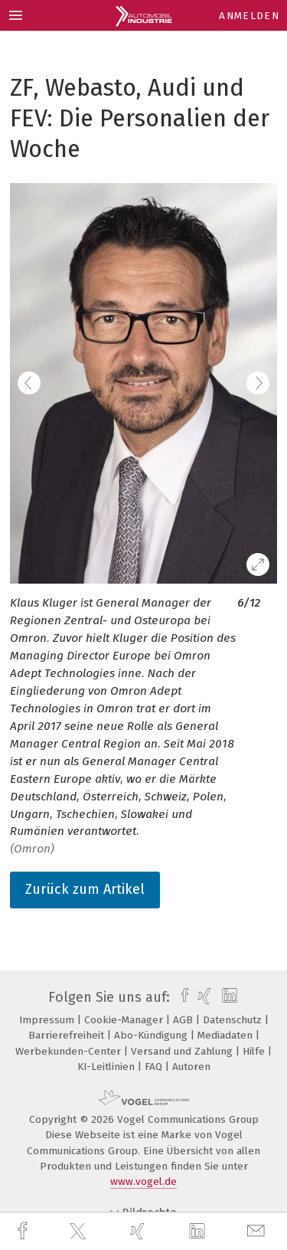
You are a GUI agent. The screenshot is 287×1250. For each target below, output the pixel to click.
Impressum (48, 1019)
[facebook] (24, 1231)
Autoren (191, 1066)
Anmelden (249, 15)
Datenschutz (234, 1019)
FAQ (155, 1066)
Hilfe (255, 1051)
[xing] (139, 1231)
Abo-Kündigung (152, 1035)
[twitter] (79, 1231)
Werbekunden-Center (69, 1051)
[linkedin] (199, 1232)
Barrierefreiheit (67, 1035)
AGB (184, 1019)
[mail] (258, 1231)
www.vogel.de (143, 1181)
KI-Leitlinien (107, 1066)
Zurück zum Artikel (85, 889)
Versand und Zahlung (183, 1051)
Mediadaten (226, 1035)
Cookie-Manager (125, 1019)
